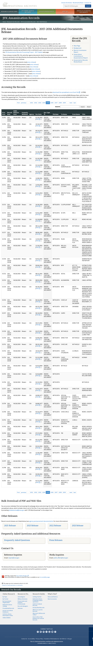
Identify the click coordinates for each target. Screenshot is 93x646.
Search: (57, 107)
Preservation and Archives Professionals (22, 602)
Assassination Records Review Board (81, 61)
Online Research (9, 594)
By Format (5, 599)
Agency (31, 114)
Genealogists (21, 597)
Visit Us (65, 11)
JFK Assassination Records (28, 22)
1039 (64, 103)
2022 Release (55, 525)
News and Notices (53, 597)
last (74, 103)
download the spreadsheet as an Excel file (66, 92)
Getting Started (37, 597)
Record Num (9, 113)
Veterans (20, 608)
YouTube (49, 632)
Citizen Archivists (66, 3)
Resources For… (23, 594)
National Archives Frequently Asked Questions (37, 600)
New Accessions (52, 599)
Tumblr (46, 632)
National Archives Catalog (7, 605)
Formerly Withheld (25, 113)
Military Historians (22, 599)
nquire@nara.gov (14, 558)
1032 (35, 103)
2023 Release (32, 525)
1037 (56, 103)
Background (77, 48)
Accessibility (31, 639)
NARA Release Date (16, 112)
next (70, 103)
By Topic (5, 597)
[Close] (91, 629)
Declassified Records (38, 607)
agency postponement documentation (41, 521)
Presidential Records (8, 608)
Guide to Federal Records (37, 604)
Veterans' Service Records (28, 11)
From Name (76, 114)
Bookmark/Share (78, 3)
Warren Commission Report (80, 51)
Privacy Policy (39, 639)
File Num (55, 114)
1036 (51, 103)
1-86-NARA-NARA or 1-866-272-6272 (46, 643)
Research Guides (39, 594)
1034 (43, 103)
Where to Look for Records (38, 610)
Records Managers (23, 606)
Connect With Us (47, 629)
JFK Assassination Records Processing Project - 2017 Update (24, 52)
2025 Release (10, 525)
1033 (39, 103)
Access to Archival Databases (8, 611)
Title (83, 114)
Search (88, 6)
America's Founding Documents (84, 11)
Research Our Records (9, 11)
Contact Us (87, 3)
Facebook (38, 632)
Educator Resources (46, 11)
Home (4, 22)
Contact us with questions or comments (12, 585)
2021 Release (77, 525)
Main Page (77, 46)
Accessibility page (45, 577)
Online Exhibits (7, 617)
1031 (31, 103)
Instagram (44, 632)
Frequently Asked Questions (17, 540)
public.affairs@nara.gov (60, 558)
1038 (60, 103)
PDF (37, 119)
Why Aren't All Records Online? (39, 614)
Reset (88, 107)
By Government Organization (7, 601)
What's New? (52, 594)
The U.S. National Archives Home (19, 4)
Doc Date (39, 114)
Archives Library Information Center (8, 614)
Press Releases (55, 540)
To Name (64, 114)
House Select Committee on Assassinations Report (81, 56)
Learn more (76, 643)
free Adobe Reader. (22, 576)
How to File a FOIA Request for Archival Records (38, 618)
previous (23, 103)
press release (31, 62)
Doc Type (47, 113)
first (18, 103)
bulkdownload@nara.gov (16, 510)
